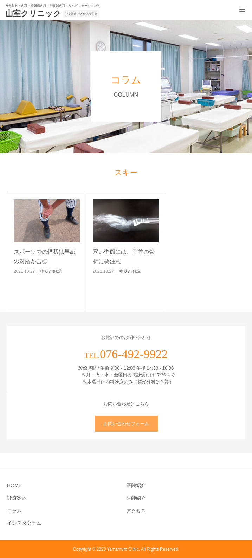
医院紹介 (136, 485)
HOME (14, 485)
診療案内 (17, 498)
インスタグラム (24, 523)
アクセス (136, 510)
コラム (14, 510)
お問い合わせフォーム (126, 423)
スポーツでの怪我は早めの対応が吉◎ (45, 256)
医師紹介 (136, 498)
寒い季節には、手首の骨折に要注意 (124, 256)
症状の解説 (51, 271)
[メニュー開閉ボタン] (242, 10)
